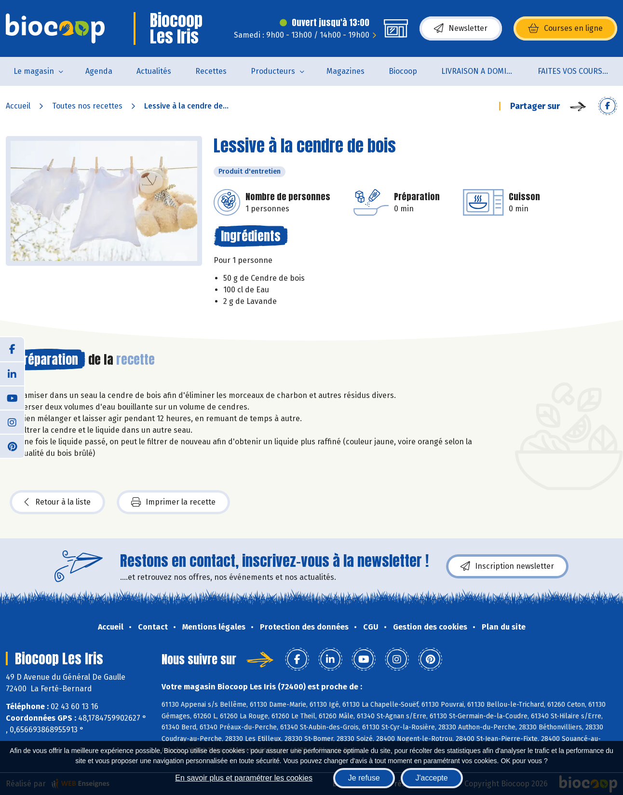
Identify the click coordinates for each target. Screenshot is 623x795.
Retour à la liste (57, 502)
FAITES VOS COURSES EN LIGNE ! (580, 71)
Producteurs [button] (273, 71)
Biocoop (403, 71)
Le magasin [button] (34, 71)
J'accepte (432, 778)
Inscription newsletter (507, 566)
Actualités (153, 71)
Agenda (98, 71)
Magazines (345, 71)
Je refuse (364, 778)
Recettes (211, 71)
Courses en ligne (565, 28)
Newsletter (461, 28)
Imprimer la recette (173, 502)
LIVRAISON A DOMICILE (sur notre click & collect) (483, 71)
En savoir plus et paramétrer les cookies (243, 778)
